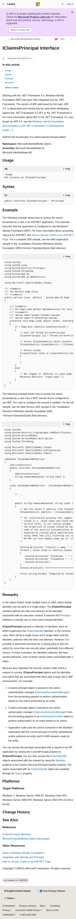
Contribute (55, 906)
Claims (18, 773)
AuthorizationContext (51, 716)
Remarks (9, 82)
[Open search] (63, 4)
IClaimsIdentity (35, 631)
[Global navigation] (3, 4)
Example (9, 78)
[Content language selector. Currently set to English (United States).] (17, 891)
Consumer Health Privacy (27, 910)
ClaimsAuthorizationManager (50, 712)
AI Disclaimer (8, 906)
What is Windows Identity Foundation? (23, 853)
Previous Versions (27, 906)
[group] (38, 324)
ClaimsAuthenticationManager (52, 692)
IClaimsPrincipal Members (16, 834)
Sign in (70, 4)
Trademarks (8, 914)
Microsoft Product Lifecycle (34, 17)
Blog (42, 906)
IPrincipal (65, 615)
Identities (60, 760)
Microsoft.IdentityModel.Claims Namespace (26, 838)
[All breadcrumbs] (5, 39)
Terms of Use (52, 910)
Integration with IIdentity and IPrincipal (23, 857)
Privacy (6, 910)
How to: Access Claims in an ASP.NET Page (26, 861)
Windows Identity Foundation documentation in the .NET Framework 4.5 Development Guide (33, 126)
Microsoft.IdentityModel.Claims (25, 39)
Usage (8, 70)
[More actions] (71, 39)
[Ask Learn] (56, 39)
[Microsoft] (38, 4)
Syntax (8, 74)
